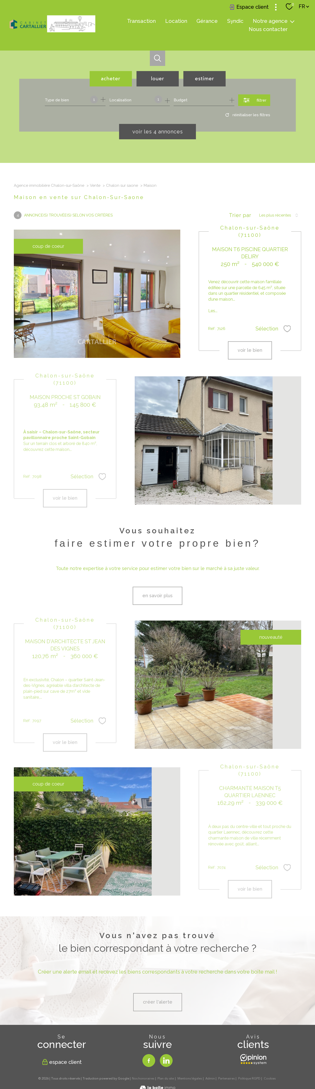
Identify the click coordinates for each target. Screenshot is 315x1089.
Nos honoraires (143, 1078)
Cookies (270, 1079)
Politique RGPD (249, 1078)
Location (176, 21)
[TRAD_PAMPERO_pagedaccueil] (52, 32)
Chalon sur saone (122, 185)
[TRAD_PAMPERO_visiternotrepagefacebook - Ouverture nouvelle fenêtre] (148, 1060)
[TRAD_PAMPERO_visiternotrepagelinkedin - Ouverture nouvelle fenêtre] (166, 1060)
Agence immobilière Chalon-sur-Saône (49, 185)
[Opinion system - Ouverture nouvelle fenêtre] (253, 1059)
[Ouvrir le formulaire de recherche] (254, 100)
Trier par (240, 215)
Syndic (235, 21)
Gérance (207, 21)
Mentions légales (189, 1078)
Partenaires (226, 1078)
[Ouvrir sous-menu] (292, 21)
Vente (95, 185)
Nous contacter (268, 29)
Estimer (204, 79)
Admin (210, 1078)
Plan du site (166, 1078)
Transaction (141, 21)
